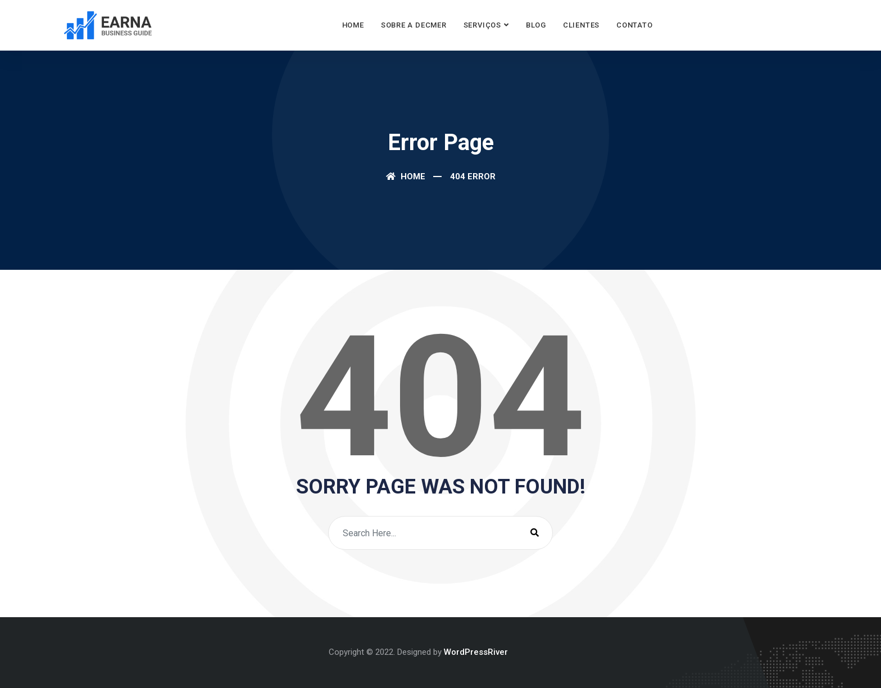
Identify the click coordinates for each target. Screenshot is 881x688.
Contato (634, 25)
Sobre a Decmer (414, 25)
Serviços (482, 25)
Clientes (581, 25)
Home (353, 25)
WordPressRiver (476, 652)
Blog (536, 25)
